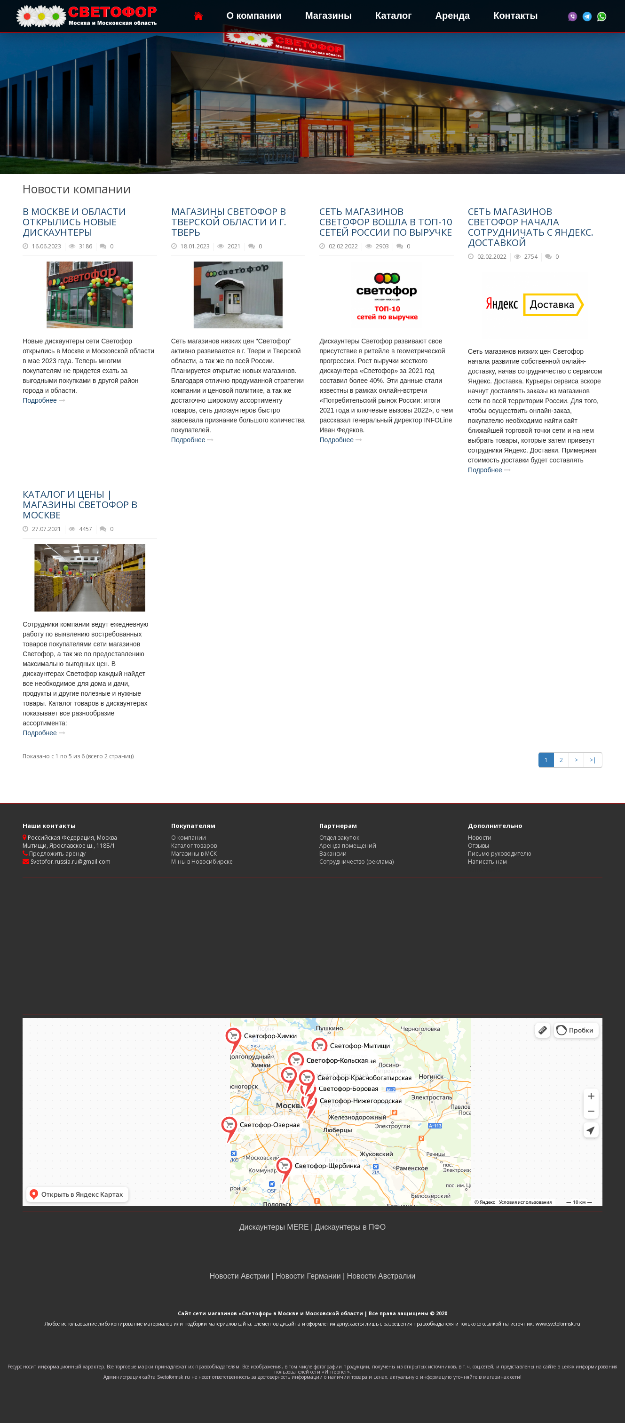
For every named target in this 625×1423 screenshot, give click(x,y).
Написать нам (487, 862)
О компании (253, 15)
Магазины (328, 15)
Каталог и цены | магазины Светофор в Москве (80, 504)
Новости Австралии (380, 1276)
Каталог (393, 15)
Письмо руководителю (499, 854)
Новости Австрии (241, 1276)
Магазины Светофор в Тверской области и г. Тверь (228, 221)
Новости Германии (308, 1276)
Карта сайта (484, 870)
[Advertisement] (312, 946)
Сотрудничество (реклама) (356, 862)
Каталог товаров (194, 846)
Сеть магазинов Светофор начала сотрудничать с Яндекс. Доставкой (530, 227)
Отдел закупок (339, 838)
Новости (479, 838)
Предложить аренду (57, 854)
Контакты (515, 15)
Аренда (452, 15)
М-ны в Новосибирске (202, 862)
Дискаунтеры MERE (275, 1227)
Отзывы (478, 846)
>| (593, 760)
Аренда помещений (347, 846)
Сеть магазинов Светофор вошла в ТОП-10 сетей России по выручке (385, 221)
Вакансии (333, 854)
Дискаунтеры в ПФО (349, 1227)
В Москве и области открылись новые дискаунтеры (74, 221)
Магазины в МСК (194, 854)
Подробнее (44, 400)
